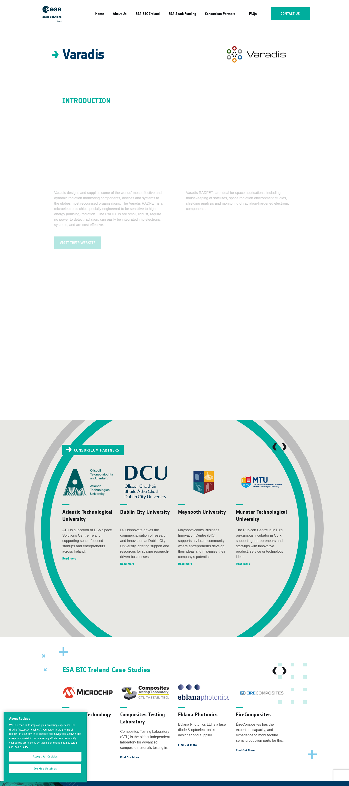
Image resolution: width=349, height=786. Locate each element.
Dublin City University (145, 512)
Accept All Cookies (45, 756)
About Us (120, 14)
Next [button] (284, 446)
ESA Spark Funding (182, 14)
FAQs (253, 14)
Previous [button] (274, 446)
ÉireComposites (253, 714)
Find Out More (129, 757)
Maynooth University (202, 512)
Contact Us (290, 14)
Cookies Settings (45, 768)
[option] (88, 513)
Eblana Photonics (198, 714)
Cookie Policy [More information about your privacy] (21, 747)
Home (99, 14)
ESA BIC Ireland (148, 14)
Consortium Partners (220, 14)
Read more (69, 558)
